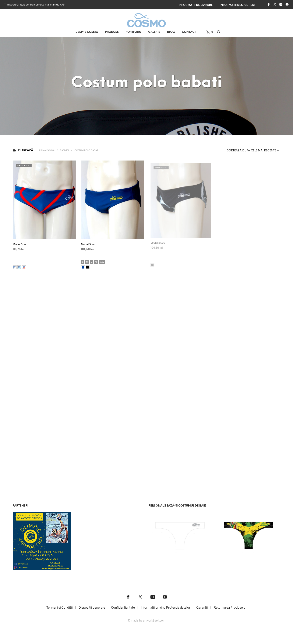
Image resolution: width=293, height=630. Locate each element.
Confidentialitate (123, 607)
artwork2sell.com (154, 620)
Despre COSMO (86, 32)
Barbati (64, 150)
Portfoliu (133, 32)
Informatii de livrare (196, 5)
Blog (171, 32)
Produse (112, 32)
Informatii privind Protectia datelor (165, 607)
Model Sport (20, 244)
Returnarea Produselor (230, 607)
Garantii (202, 607)
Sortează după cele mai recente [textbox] (251, 150)
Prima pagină (46, 150)
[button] (209, 32)
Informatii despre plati (238, 5)
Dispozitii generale (92, 607)
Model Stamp (90, 242)
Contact (189, 32)
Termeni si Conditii (59, 607)
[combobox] (248, 151)
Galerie (154, 32)
